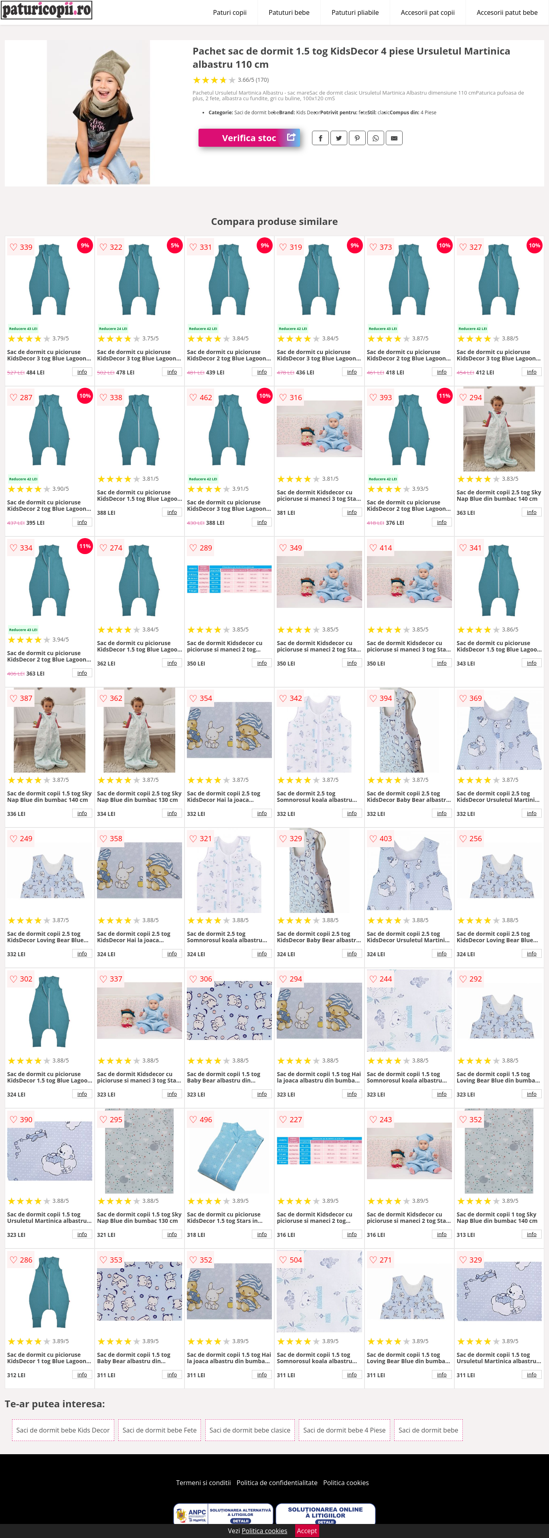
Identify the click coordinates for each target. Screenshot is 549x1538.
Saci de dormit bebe (428, 1430)
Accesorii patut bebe (507, 12)
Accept (307, 1530)
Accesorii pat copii (428, 12)
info (82, 371)
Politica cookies (346, 1482)
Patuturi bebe (289, 12)
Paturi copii (230, 12)
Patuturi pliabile (355, 12)
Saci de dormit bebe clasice (250, 1430)
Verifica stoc (261, 138)
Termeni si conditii (203, 1482)
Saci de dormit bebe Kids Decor (63, 1430)
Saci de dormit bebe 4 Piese (344, 1430)
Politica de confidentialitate (277, 1482)
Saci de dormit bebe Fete (160, 1430)
